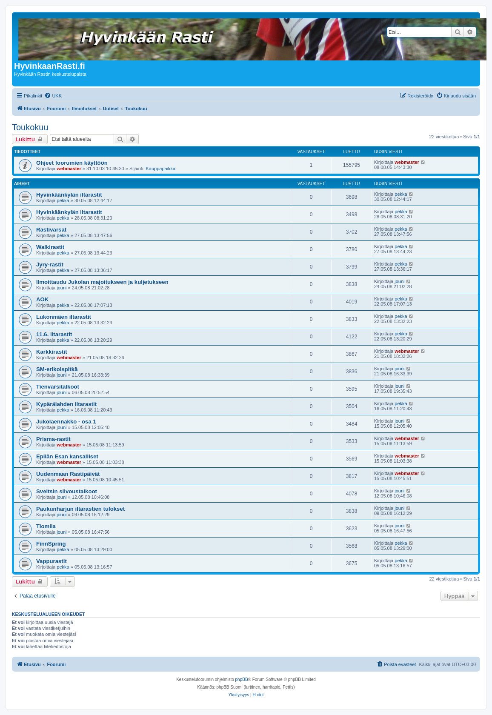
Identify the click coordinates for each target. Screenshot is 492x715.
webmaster (69, 168)
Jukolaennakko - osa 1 (66, 421)
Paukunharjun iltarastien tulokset (80, 509)
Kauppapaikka (160, 168)
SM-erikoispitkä (56, 369)
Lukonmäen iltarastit (63, 317)
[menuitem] (53, 96)
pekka (63, 200)
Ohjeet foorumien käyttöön (72, 163)
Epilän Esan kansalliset (67, 456)
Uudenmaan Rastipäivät (68, 474)
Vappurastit (51, 561)
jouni (61, 287)
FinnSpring (51, 544)
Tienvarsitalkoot (57, 386)
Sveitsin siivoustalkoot (66, 491)
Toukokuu (30, 127)
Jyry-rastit (49, 264)
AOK (42, 299)
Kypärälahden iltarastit (66, 404)
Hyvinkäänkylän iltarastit (69, 195)
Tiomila (46, 526)
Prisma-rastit (53, 439)
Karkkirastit (51, 352)
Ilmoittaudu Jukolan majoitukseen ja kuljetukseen (102, 282)
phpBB (241, 679)
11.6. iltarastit (54, 334)
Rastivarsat (51, 229)
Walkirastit (50, 247)
